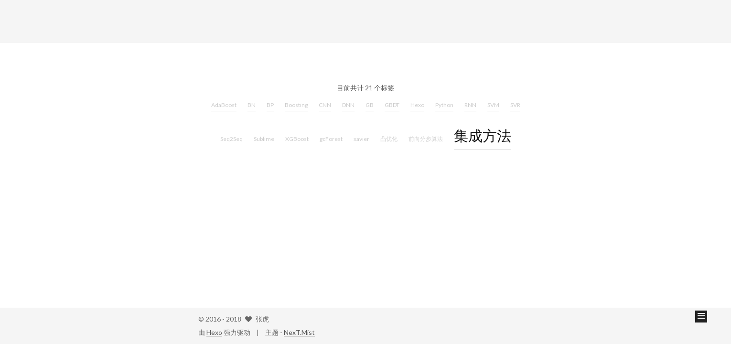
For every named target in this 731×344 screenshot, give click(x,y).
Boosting (296, 104)
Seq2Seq (231, 138)
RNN (470, 104)
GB (370, 104)
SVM (493, 104)
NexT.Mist (299, 332)
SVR (515, 104)
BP (270, 104)
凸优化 (389, 138)
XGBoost (297, 138)
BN (251, 104)
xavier (361, 138)
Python (444, 104)
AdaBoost (223, 104)
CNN (325, 104)
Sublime (264, 138)
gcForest (331, 138)
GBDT (392, 104)
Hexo (417, 104)
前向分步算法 (425, 138)
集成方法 (482, 135)
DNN (348, 104)
